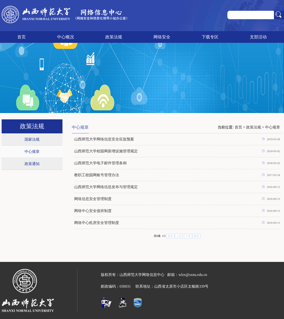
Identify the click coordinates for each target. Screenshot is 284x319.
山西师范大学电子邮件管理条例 (100, 163)
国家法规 (32, 139)
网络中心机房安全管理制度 (96, 223)
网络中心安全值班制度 (93, 211)
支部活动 (258, 37)
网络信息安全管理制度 (93, 199)
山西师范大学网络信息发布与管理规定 (106, 187)
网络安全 (161, 37)
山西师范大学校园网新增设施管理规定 (106, 151)
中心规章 (32, 152)
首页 (21, 37)
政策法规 (113, 37)
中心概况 (65, 37)
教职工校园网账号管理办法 (96, 175)
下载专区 (210, 37)
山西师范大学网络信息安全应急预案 (104, 139)
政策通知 (32, 164)
